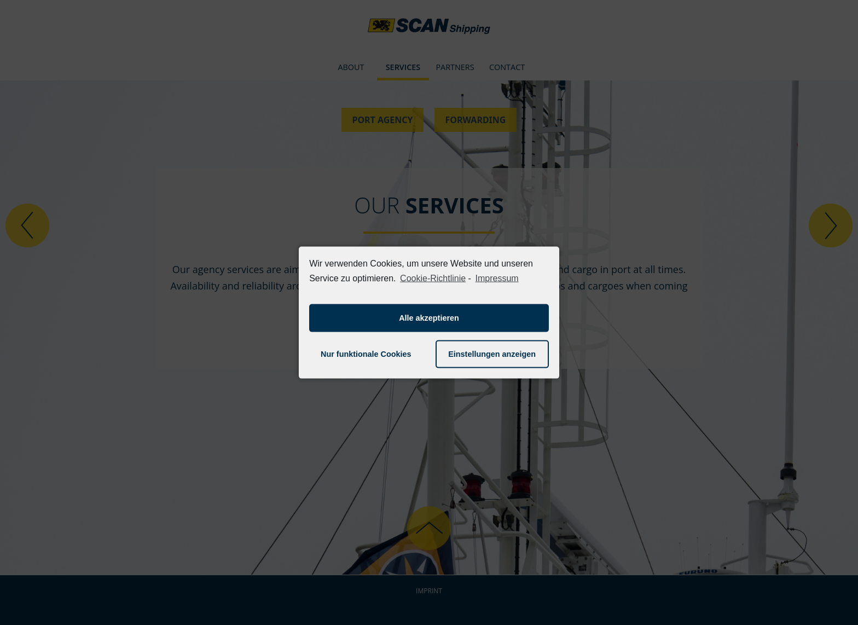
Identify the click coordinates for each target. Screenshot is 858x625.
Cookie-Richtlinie (433, 278)
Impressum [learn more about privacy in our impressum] (497, 278)
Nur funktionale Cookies (366, 354)
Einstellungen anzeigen (492, 354)
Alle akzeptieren (429, 318)
